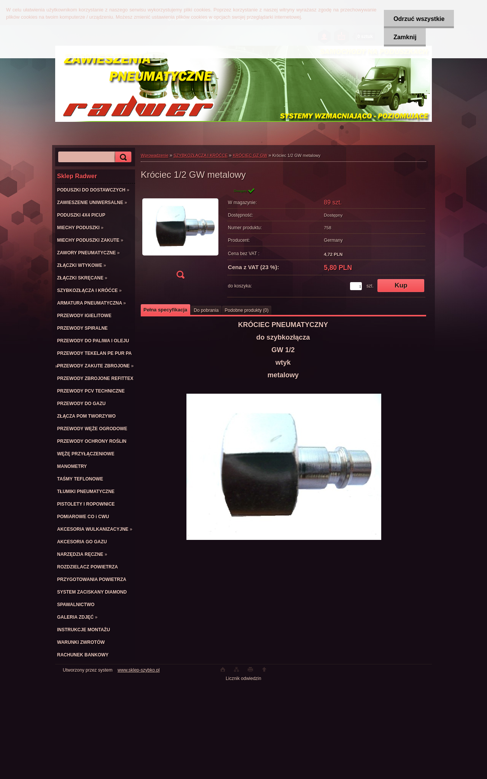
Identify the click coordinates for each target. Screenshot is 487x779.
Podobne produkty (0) (247, 310)
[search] (122, 157)
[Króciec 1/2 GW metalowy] (180, 235)
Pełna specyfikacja (165, 310)
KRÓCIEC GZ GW (250, 155)
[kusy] (356, 286)
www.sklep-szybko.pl (139, 670)
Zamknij (404, 37)
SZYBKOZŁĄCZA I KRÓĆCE (200, 155)
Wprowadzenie (155, 155)
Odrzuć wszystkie (418, 19)
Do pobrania (206, 310)
